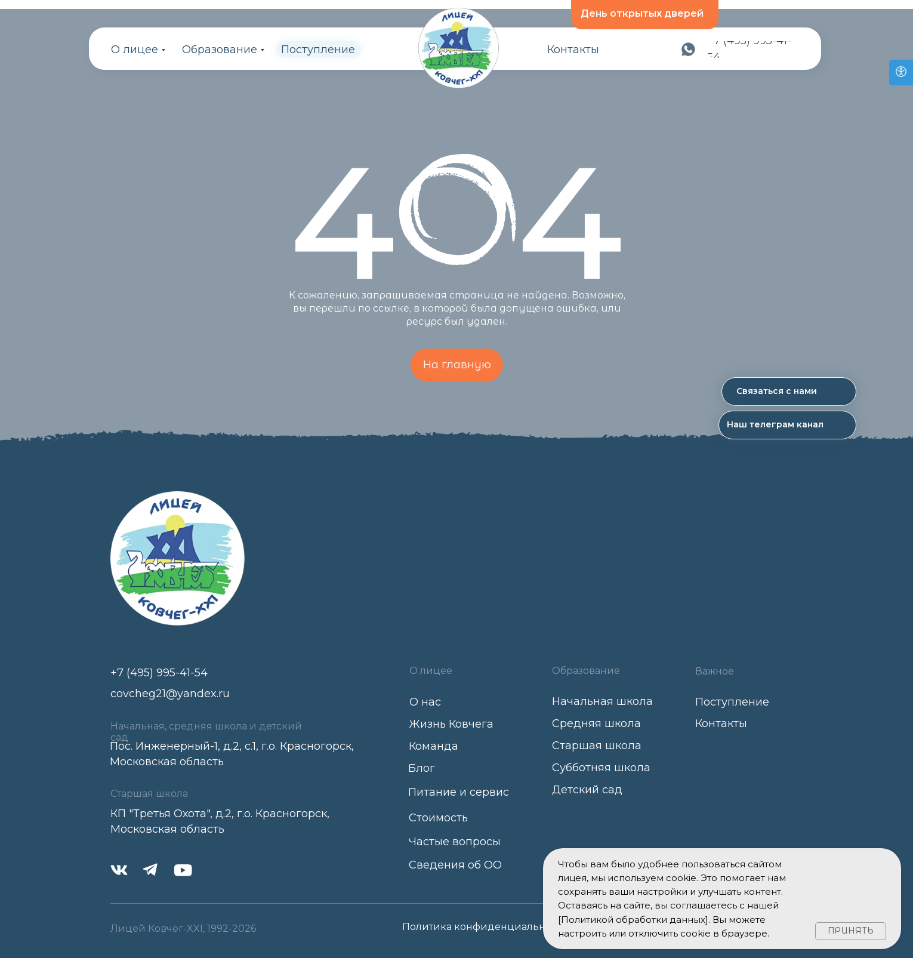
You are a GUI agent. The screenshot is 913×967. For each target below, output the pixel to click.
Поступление (318, 49)
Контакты (573, 49)
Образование (219, 49)
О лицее (134, 49)
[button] (788, 391)
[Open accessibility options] (901, 72)
